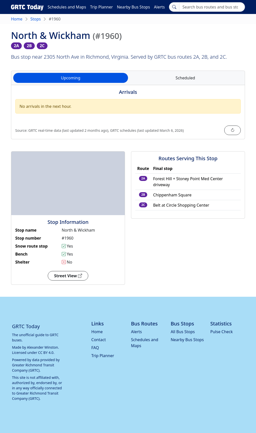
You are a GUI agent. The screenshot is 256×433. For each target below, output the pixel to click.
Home (16, 19)
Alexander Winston (42, 347)
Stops (35, 19)
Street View (68, 276)
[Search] (212, 7)
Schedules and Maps (67, 7)
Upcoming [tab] (70, 78)
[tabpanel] (128, 115)
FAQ (95, 347)
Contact (98, 339)
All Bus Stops (183, 331)
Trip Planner (101, 7)
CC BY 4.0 (46, 352)
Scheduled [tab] (185, 78)
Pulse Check (221, 331)
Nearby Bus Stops (133, 7)
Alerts (159, 7)
